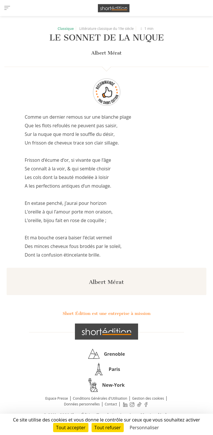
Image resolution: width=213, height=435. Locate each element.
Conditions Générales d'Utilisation (100, 398)
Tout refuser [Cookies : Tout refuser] (107, 427)
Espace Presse (56, 398)
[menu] (7, 8)
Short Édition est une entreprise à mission (106, 313)
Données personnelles (82, 404)
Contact (111, 404)
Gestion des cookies (148, 398)
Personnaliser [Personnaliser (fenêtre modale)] (144, 427)
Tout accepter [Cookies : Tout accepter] (70, 427)
